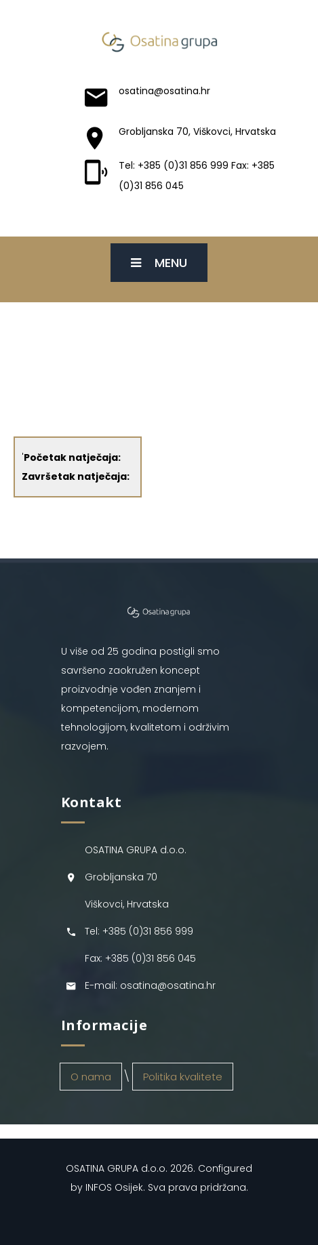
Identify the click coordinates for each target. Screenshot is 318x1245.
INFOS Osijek (114, 1187)
